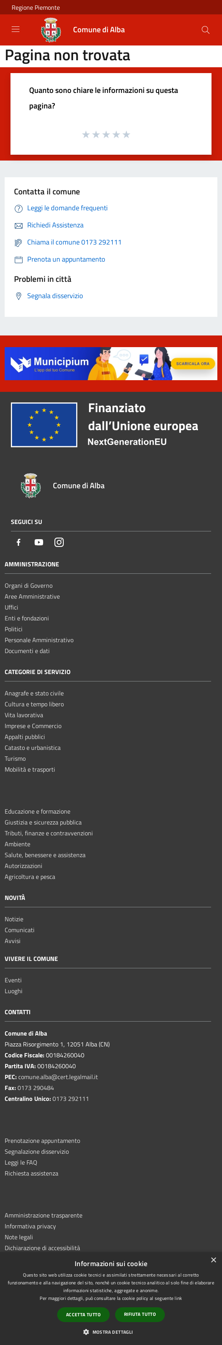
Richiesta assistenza (31, 1173)
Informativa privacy (30, 1226)
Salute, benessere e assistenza (45, 854)
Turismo (15, 758)
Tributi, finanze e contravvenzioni (49, 833)
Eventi (13, 980)
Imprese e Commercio (33, 725)
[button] (111, 1332)
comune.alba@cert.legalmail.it (58, 1076)
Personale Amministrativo (39, 640)
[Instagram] (59, 543)
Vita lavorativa (24, 715)
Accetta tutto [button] (83, 1314)
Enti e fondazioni (27, 618)
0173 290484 (35, 1087)
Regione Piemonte (36, 7)
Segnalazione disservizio (37, 1151)
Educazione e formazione (37, 811)
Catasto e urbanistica (33, 747)
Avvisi (13, 940)
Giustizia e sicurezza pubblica (43, 822)
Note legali (19, 1237)
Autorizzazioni (23, 865)
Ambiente (17, 844)
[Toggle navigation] (15, 29)
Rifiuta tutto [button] (140, 1314)
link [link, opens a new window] (178, 1298)
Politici (14, 629)
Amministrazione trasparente (43, 1215)
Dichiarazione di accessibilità (42, 1247)
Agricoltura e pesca (30, 876)
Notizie (14, 919)
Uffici (11, 607)
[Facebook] (18, 543)
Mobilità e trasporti (30, 769)
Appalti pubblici (25, 736)
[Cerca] (205, 30)
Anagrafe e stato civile (34, 693)
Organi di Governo (28, 585)
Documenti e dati (27, 650)
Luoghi (14, 991)
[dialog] (111, 1298)
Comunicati (20, 930)
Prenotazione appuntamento (42, 1140)
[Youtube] (39, 543)
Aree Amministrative (32, 596)
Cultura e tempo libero (34, 704)
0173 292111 (70, 1098)
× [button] (213, 1260)
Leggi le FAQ (21, 1162)
